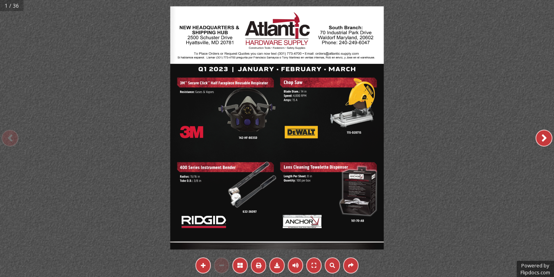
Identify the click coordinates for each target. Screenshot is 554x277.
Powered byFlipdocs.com (535, 269)
